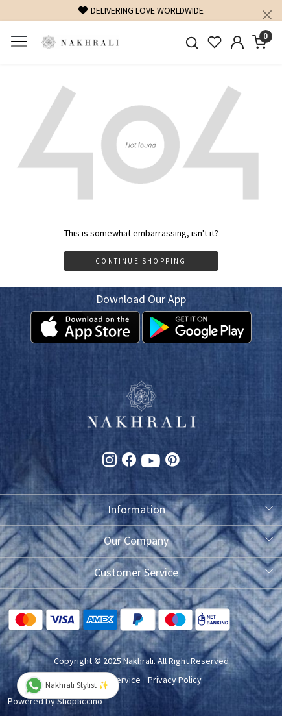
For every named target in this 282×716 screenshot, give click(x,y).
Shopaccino (79, 701)
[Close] (267, 15)
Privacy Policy (175, 679)
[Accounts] (237, 42)
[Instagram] (109, 461)
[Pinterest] (172, 461)
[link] (192, 42)
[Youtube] (151, 463)
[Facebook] (129, 461)
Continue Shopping (140, 260)
